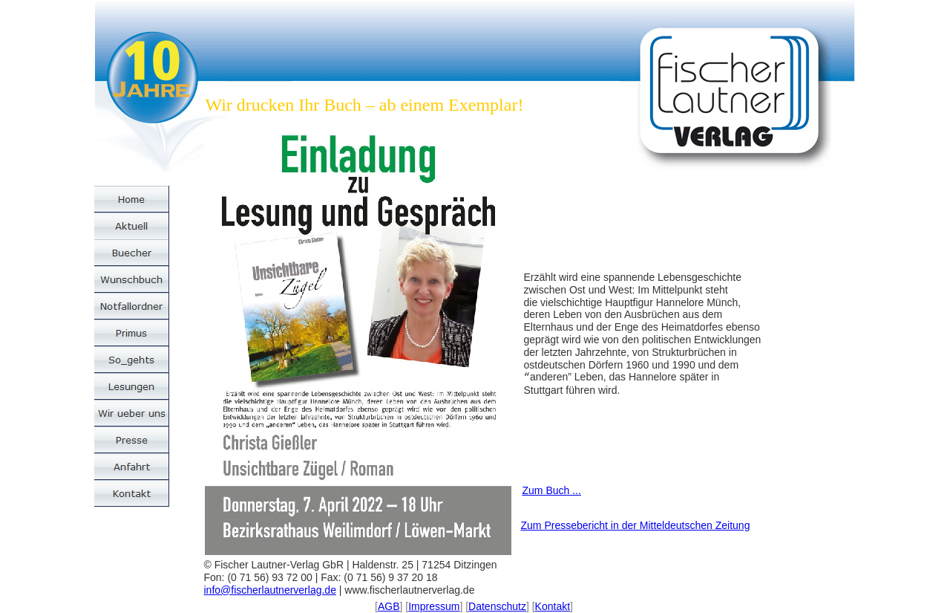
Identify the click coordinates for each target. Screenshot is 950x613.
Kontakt (552, 606)
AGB (389, 606)
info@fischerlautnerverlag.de (270, 590)
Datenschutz (497, 606)
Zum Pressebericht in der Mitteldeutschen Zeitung (635, 525)
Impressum (433, 606)
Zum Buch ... (551, 490)
